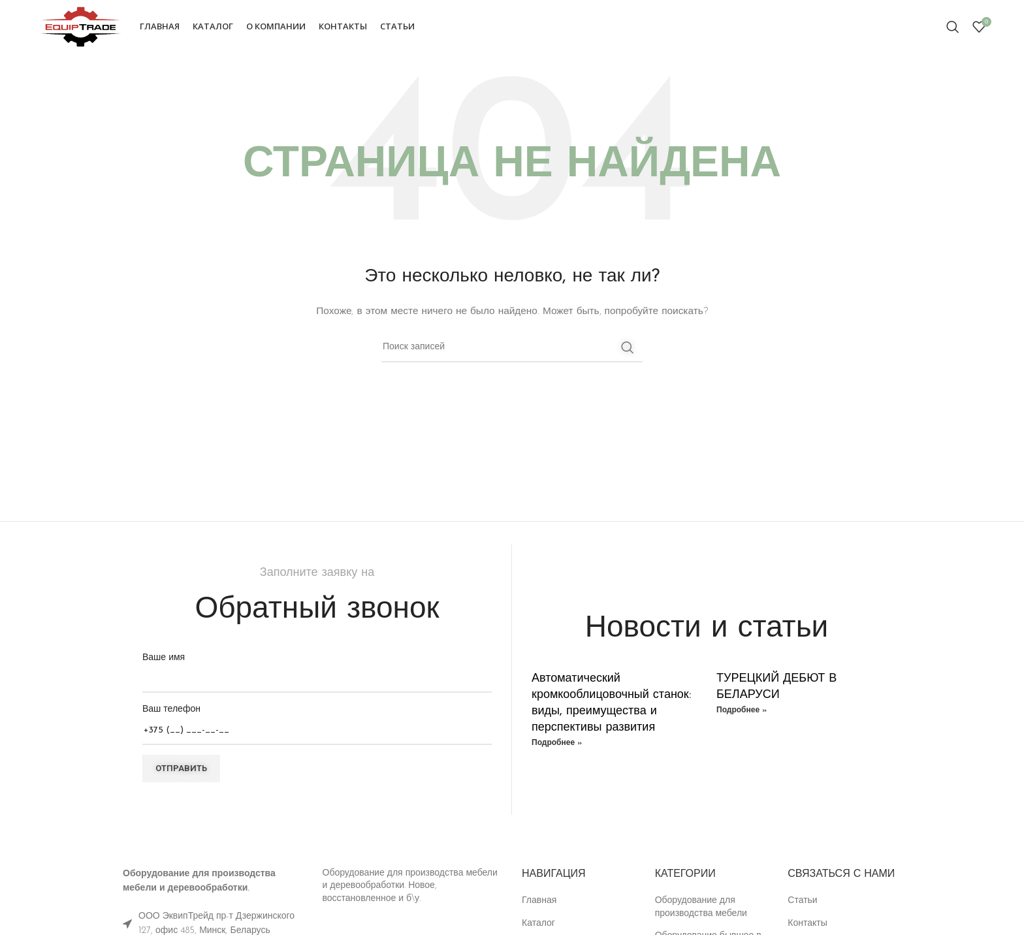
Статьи (802, 903)
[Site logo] (83, 27)
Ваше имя (317, 670)
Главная (539, 903)
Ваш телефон (317, 722)
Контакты (807, 925)
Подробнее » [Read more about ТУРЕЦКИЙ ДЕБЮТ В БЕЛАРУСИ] (741, 712)
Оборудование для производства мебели (701, 909)
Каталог (538, 925)
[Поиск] (953, 28)
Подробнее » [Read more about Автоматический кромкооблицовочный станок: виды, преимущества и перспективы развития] (557, 745)
